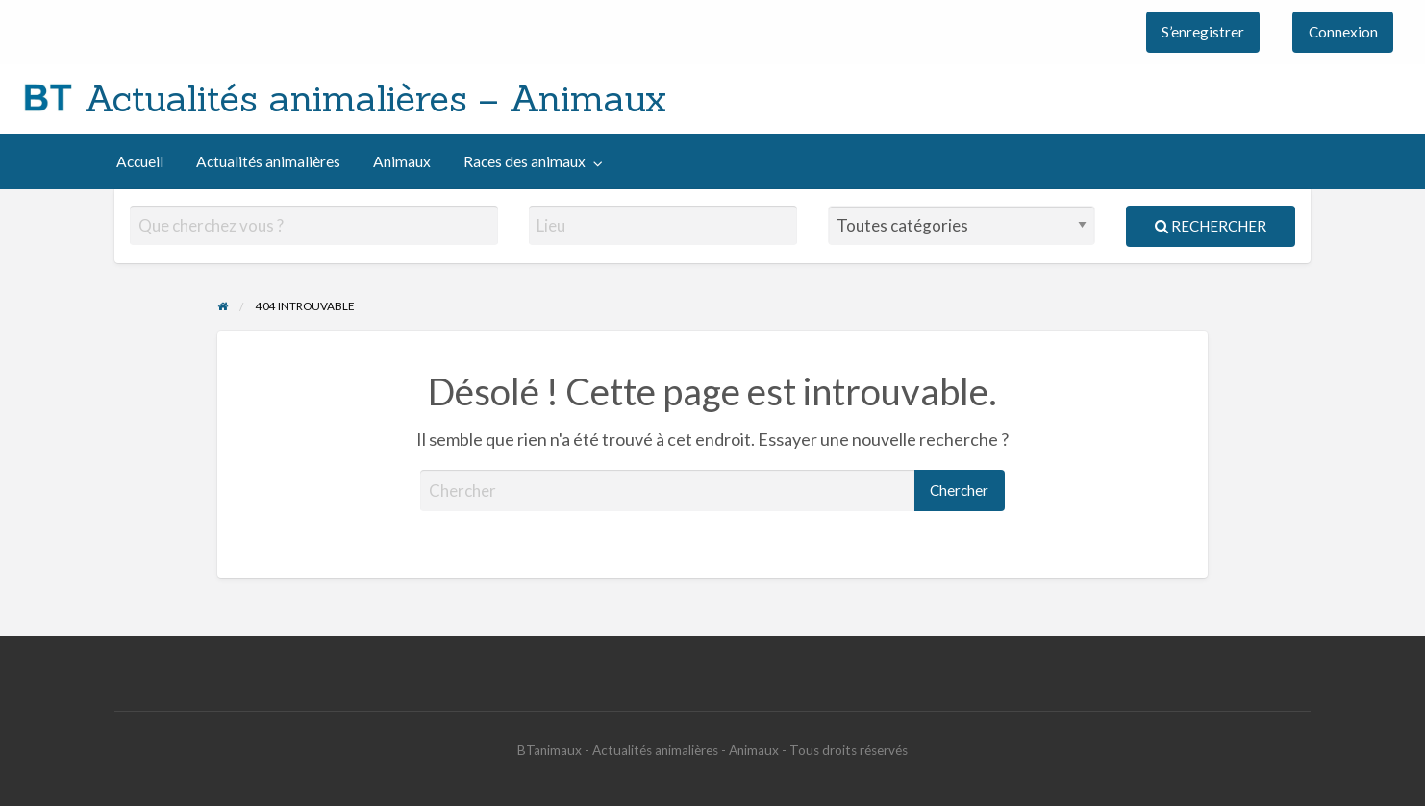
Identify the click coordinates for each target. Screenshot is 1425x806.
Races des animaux (524, 161)
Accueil (139, 161)
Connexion (1343, 31)
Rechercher (1210, 225)
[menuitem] (1203, 32)
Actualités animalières (268, 161)
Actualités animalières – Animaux (375, 98)
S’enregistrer (1203, 31)
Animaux (402, 161)
